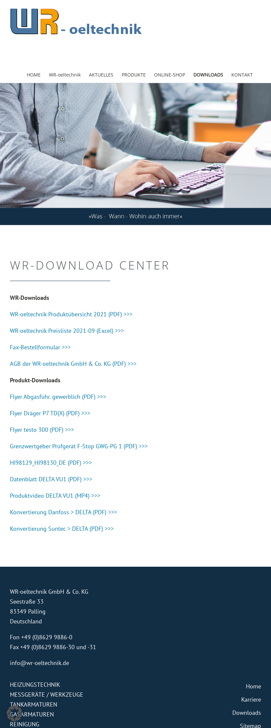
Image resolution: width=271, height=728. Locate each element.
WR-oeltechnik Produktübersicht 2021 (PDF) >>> (71, 314)
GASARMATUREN (32, 714)
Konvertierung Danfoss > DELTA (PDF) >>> (63, 512)
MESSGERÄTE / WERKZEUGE (46, 694)
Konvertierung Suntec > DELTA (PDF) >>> (62, 528)
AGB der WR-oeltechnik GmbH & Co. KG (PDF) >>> (73, 363)
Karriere (251, 699)
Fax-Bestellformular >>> (40, 347)
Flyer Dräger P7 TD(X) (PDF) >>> (50, 413)
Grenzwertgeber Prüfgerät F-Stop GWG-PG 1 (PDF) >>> (79, 446)
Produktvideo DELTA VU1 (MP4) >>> (55, 495)
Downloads (246, 712)
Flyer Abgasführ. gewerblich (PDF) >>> (58, 396)
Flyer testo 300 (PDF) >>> (42, 429)
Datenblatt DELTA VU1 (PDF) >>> (51, 479)
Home (253, 686)
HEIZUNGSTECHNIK (35, 684)
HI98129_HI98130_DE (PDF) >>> (51, 462)
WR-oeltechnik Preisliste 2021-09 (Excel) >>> (67, 330)
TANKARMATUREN (33, 704)
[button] (14, 713)
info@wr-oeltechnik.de (39, 663)
